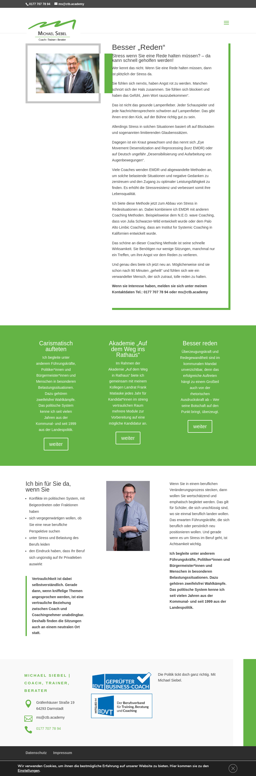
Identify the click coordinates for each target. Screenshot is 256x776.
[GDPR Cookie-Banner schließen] (232, 768)
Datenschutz (36, 753)
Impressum (62, 753)
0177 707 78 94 (48, 728)
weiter (56, 444)
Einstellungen (28, 770)
